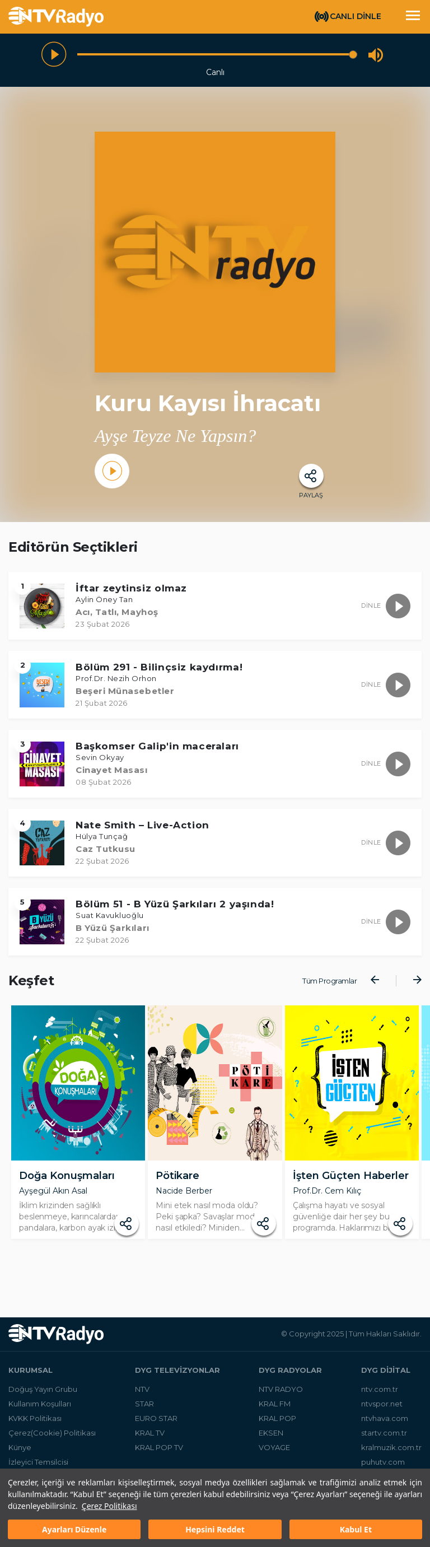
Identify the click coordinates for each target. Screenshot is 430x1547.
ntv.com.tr (379, 1394)
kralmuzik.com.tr (391, 1452)
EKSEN (271, 1438)
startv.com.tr (384, 1438)
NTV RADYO (281, 1394)
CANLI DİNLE (355, 16)
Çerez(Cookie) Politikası (52, 1438)
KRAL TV (150, 1438)
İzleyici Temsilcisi (38, 1467)
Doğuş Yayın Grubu (42, 1394)
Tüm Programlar (329, 980)
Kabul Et (356, 1529)
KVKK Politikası (35, 1423)
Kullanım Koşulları (39, 1409)
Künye (19, 1452)
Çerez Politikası (109, 1506)
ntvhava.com (384, 1423)
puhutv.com (383, 1467)
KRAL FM (275, 1409)
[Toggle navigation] (413, 17)
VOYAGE (274, 1452)
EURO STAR (156, 1423)
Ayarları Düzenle (74, 1529)
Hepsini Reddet (215, 1529)
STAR (144, 1409)
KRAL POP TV (159, 1452)
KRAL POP (277, 1423)
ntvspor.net (382, 1409)
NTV (142, 1394)
